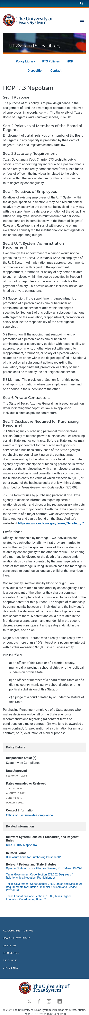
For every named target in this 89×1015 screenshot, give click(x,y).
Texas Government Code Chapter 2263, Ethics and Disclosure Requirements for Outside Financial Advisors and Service (44, 887)
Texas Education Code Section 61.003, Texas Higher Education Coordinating (38, 898)
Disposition (35, 71)
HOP (70, 61)
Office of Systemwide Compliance (29, 815)
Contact (55, 71)
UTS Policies (51, 61)
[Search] (81, 3)
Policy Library (25, 61)
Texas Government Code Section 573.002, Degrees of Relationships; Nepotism (39, 876)
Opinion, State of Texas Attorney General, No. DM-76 (44, 868)
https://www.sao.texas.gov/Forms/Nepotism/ (51, 523)
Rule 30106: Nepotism (21, 845)
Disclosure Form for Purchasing (34, 857)
